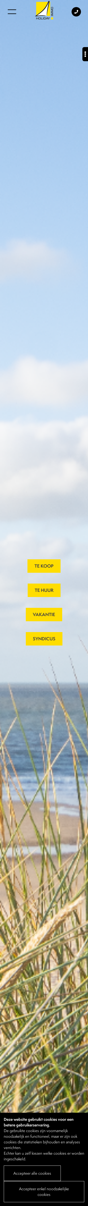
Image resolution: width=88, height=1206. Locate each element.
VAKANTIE (44, 614)
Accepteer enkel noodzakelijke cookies (44, 1191)
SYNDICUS (44, 639)
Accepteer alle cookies (32, 1173)
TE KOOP (44, 566)
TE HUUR (44, 590)
